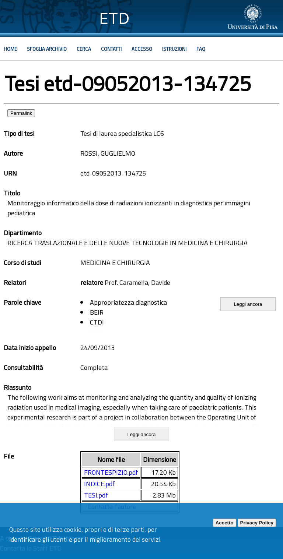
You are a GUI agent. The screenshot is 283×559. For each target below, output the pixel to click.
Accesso (142, 49)
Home (10, 49)
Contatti (111, 49)
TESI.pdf (96, 495)
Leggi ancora (248, 304)
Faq (200, 49)
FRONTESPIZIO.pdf (111, 472)
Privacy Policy (256, 523)
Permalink (21, 113)
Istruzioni (174, 49)
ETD (114, 18)
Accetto (225, 523)
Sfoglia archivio (47, 49)
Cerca (84, 49)
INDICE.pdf (99, 484)
